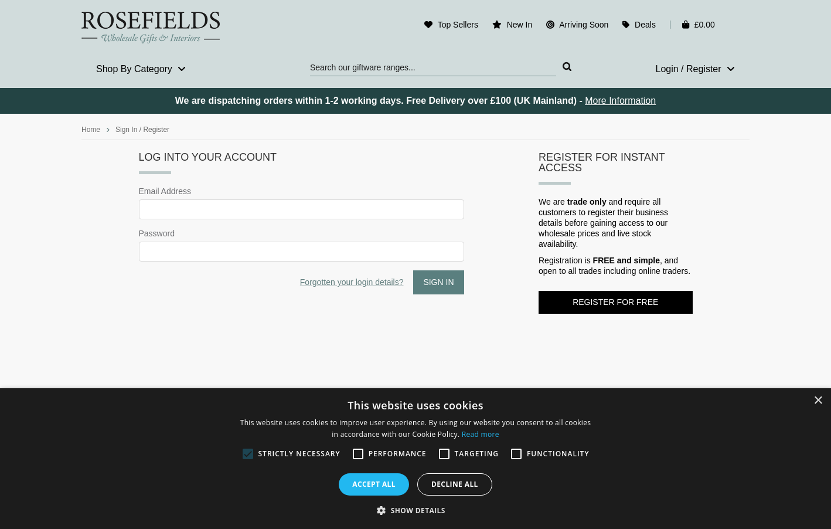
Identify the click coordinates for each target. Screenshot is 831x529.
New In (520, 24)
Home (90, 130)
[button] (415, 509)
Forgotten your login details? (352, 282)
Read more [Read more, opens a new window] (480, 434)
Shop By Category (141, 69)
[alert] (415, 458)
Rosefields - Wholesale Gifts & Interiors (158, 27)
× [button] (817, 400)
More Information (620, 101)
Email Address (165, 191)
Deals (645, 24)
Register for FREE (615, 302)
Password (157, 233)
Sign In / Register (142, 130)
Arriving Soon (583, 24)
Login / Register (695, 69)
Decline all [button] (454, 484)
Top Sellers (458, 24)
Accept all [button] (374, 484)
